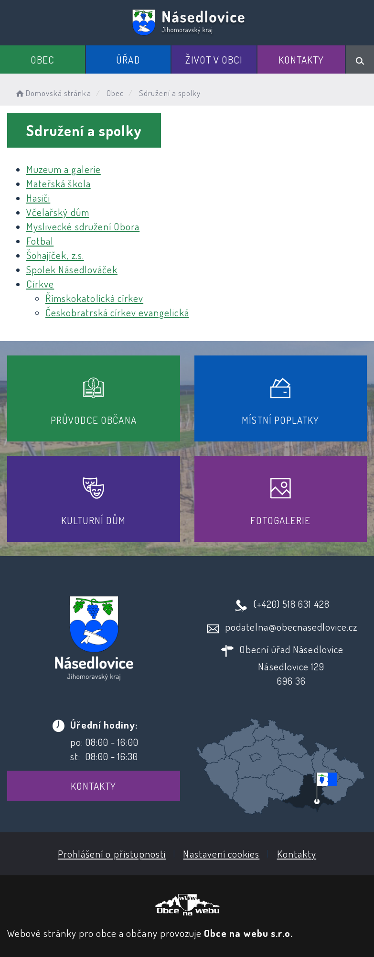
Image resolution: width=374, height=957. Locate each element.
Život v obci (214, 59)
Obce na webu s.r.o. (248, 932)
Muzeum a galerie (63, 168)
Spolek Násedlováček (72, 269)
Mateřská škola (58, 183)
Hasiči (38, 197)
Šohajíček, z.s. (55, 254)
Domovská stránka (52, 93)
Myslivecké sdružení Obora (82, 226)
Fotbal (39, 240)
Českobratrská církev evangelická (117, 312)
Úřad (128, 59)
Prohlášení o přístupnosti (112, 853)
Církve (40, 283)
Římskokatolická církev (94, 297)
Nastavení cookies (221, 853)
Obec (42, 59)
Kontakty (301, 59)
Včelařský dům (57, 211)
